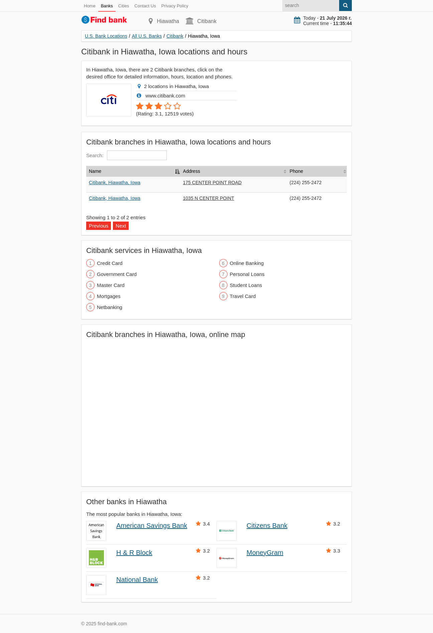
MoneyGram (265, 552)
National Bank (137, 579)
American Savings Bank (151, 525)
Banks (107, 5)
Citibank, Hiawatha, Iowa (114, 182)
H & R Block (134, 552)
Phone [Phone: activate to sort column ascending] (296, 171)
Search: (126, 155)
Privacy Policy (174, 5)
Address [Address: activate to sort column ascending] (191, 171)
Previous (98, 226)
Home (90, 5)
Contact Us (145, 5)
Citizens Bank (267, 525)
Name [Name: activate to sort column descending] (95, 171)
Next (121, 226)
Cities (123, 5)
